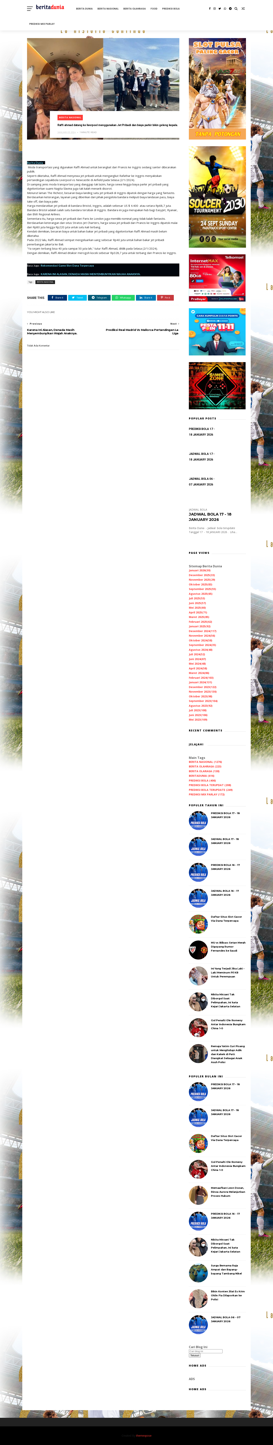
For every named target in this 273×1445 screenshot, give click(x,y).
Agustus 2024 (200, 649)
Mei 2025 (197, 607)
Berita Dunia (35, 162)
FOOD (154, 8)
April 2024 (198, 668)
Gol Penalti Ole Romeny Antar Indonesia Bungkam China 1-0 (228, 1024)
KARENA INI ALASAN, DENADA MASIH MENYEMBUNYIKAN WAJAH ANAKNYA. (90, 274)
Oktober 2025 (200, 584)
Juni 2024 (197, 659)
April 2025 (198, 612)
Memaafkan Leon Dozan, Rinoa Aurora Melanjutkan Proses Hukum (228, 1191)
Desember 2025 (202, 575)
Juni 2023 (198, 715)
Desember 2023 (202, 687)
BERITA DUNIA (84, 8)
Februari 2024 (201, 677)
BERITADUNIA (201, 776)
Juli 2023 (198, 710)
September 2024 (202, 645)
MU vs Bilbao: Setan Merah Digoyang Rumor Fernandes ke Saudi (228, 946)
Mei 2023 (198, 719)
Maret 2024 (199, 673)
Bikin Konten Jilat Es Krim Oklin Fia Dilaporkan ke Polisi (228, 1295)
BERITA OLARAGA (204, 771)
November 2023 (203, 691)
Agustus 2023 (200, 705)
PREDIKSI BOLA (171, 8)
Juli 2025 (197, 598)
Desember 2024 (202, 631)
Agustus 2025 (200, 594)
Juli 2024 (197, 654)
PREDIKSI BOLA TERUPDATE (211, 790)
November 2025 (202, 579)
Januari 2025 (200, 626)
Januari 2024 (200, 682)
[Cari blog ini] (206, 1351)
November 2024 (202, 635)
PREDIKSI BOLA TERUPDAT (210, 785)
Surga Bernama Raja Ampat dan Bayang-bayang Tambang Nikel (226, 1269)
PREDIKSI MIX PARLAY (42, 24)
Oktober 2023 (200, 696)
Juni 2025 (197, 603)
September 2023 (203, 701)
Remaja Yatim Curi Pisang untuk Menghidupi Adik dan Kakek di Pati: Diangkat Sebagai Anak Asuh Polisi (228, 1054)
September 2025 (202, 589)
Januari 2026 (200, 570)
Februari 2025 (200, 622)
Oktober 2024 (200, 640)
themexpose (144, 1435)
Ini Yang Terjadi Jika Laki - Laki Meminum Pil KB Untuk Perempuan (228, 972)
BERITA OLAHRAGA (134, 8)
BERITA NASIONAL (108, 8)
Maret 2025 (199, 617)
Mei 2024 (197, 663)
